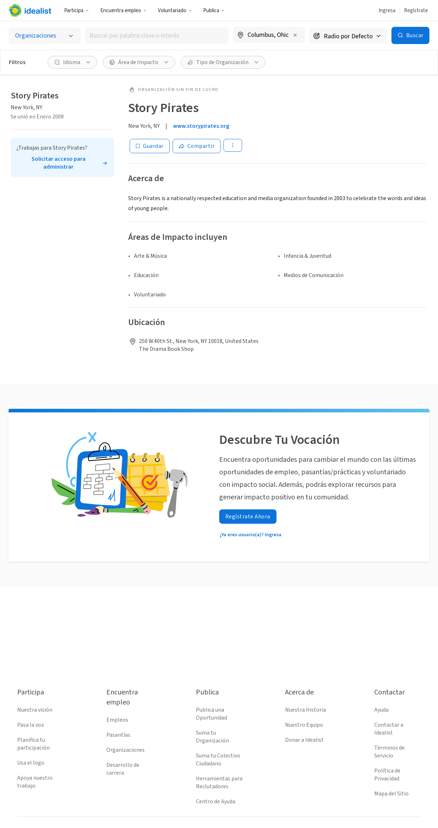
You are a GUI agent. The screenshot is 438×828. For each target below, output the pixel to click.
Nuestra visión (34, 710)
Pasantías (118, 735)
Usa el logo (30, 763)
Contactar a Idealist (388, 729)
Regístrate (416, 10)
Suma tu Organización (212, 737)
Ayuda (381, 710)
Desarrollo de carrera (122, 769)
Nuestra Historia (305, 710)
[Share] (197, 146)
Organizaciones (125, 750)
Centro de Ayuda (215, 801)
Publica (214, 10)
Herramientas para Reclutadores (219, 782)
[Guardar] (150, 146)
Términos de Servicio (389, 752)
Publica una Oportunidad (211, 714)
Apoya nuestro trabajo (35, 782)
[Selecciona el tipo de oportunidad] (45, 36)
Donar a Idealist (304, 740)
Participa (76, 10)
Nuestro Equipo (304, 725)
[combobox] (156, 35)
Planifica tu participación (33, 744)
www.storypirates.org (201, 126)
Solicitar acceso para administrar (59, 163)
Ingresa (387, 10)
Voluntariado (175, 10)
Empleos (117, 720)
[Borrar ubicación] (295, 35)
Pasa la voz (30, 725)
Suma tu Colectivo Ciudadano (218, 760)
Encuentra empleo (123, 10)
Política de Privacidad (387, 775)
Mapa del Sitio (391, 794)
